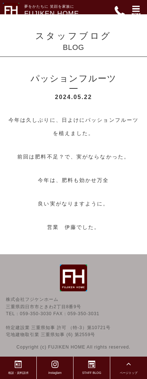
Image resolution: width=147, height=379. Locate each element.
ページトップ (129, 367)
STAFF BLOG (91, 367)
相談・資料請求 (18, 367)
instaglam (55, 367)
